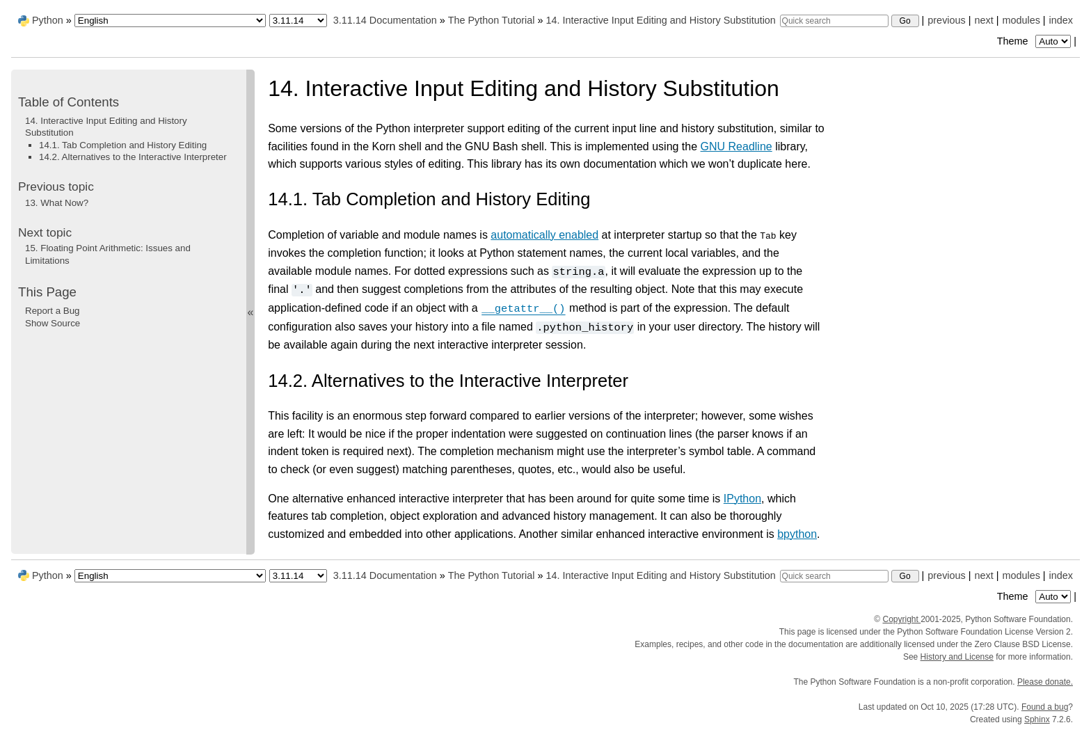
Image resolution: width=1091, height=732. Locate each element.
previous (946, 20)
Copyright (901, 619)
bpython (797, 534)
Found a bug (1044, 707)
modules (1021, 20)
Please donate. (1045, 682)
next (983, 20)
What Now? (56, 203)
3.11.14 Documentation (385, 20)
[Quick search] (834, 21)
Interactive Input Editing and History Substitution (660, 20)
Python (47, 20)
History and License (957, 657)
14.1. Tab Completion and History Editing (123, 145)
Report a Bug (52, 310)
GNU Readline (736, 146)
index (1061, 20)
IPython (742, 498)
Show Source (52, 323)
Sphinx (1037, 719)
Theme (1035, 41)
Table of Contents (68, 102)
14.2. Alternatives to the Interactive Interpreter (133, 157)
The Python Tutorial (491, 20)
